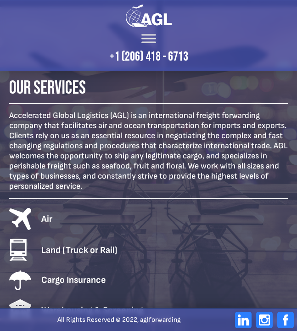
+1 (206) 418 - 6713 (148, 57)
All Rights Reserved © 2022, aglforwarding (119, 319)
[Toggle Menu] (148, 38)
